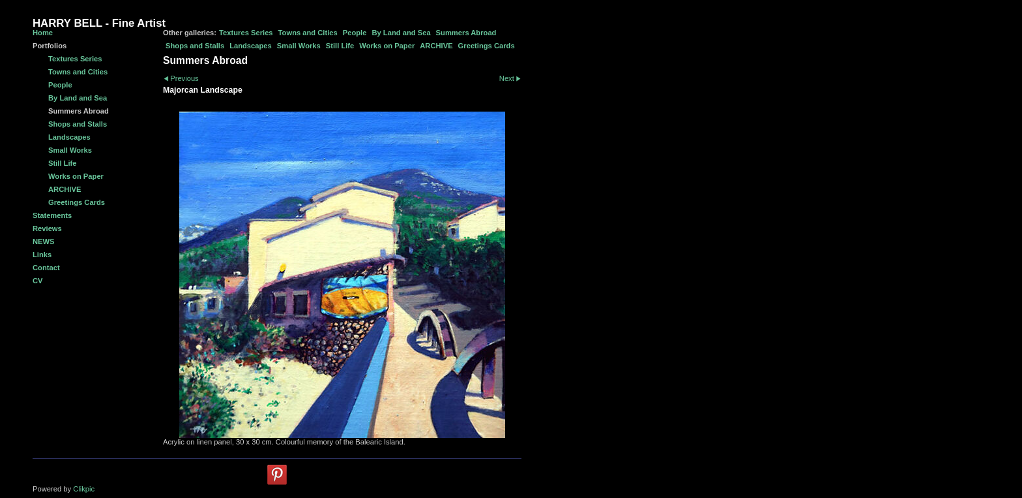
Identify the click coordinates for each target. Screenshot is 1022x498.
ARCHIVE (436, 46)
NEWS (44, 241)
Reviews (47, 228)
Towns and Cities (308, 33)
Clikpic (84, 489)
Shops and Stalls (195, 46)
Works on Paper (387, 46)
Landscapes (250, 46)
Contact (46, 268)
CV (38, 281)
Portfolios (49, 46)
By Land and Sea (401, 33)
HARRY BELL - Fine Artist (99, 23)
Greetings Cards (486, 46)
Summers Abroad (466, 33)
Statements (52, 215)
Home (43, 33)
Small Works (299, 46)
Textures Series (246, 33)
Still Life (340, 46)
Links (42, 254)
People (355, 33)
